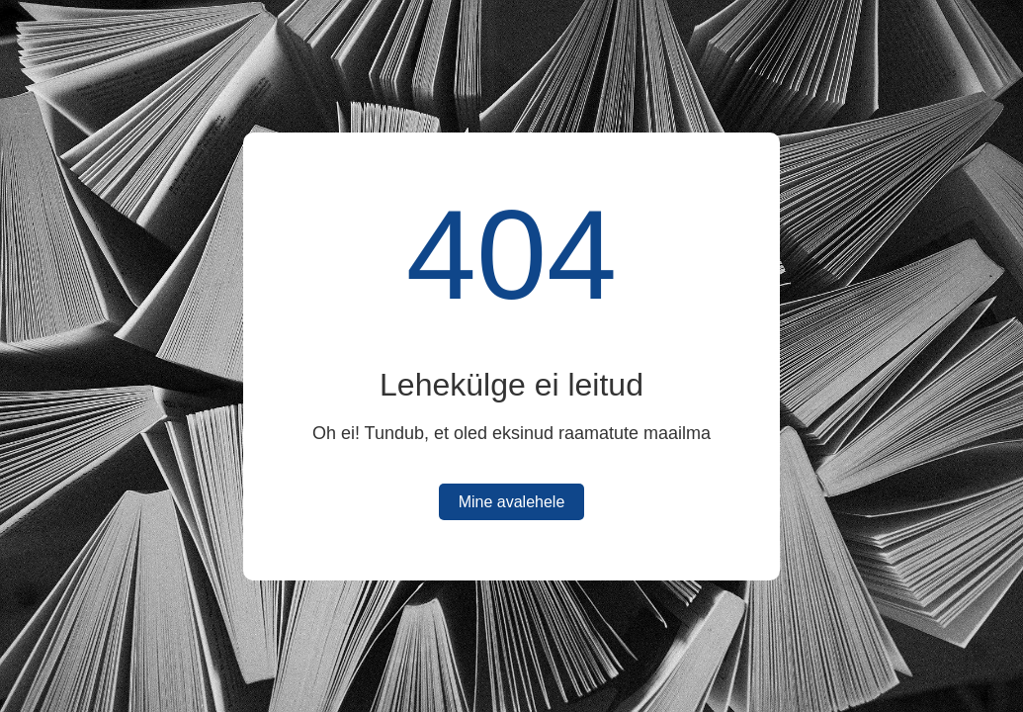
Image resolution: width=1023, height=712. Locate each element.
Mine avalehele (512, 501)
